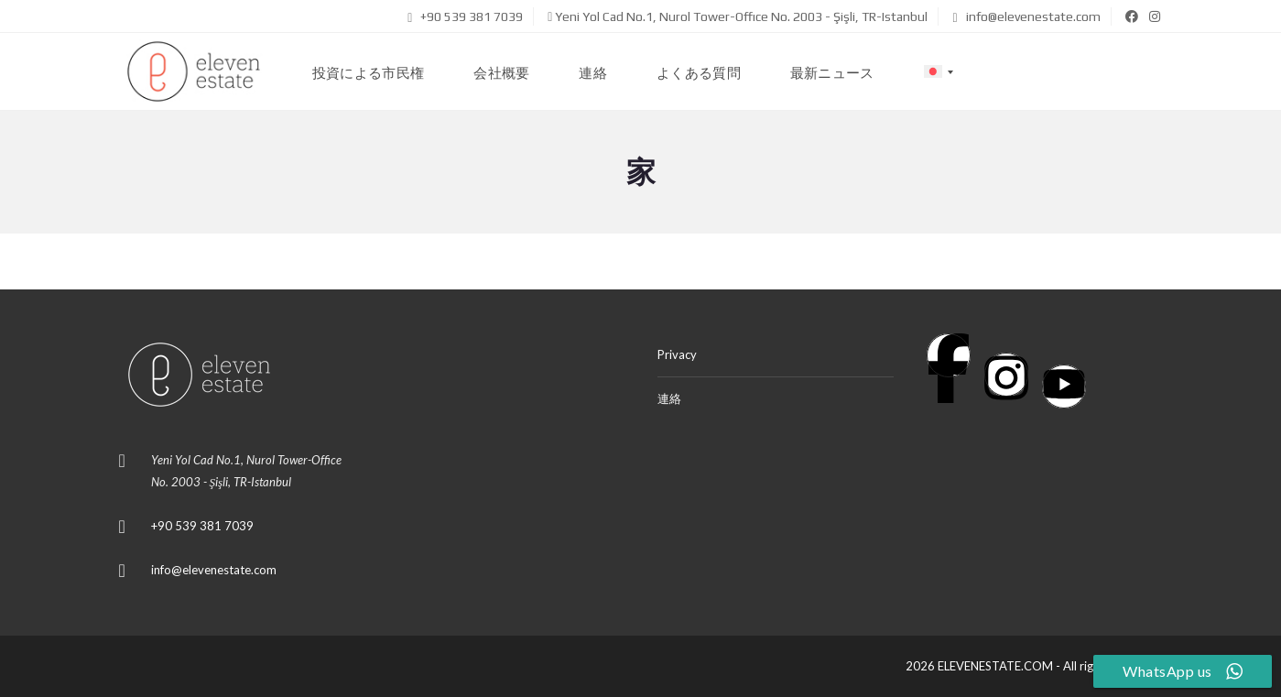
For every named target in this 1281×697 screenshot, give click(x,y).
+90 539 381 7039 (465, 16)
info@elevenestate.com (1026, 16)
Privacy (677, 354)
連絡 (669, 398)
